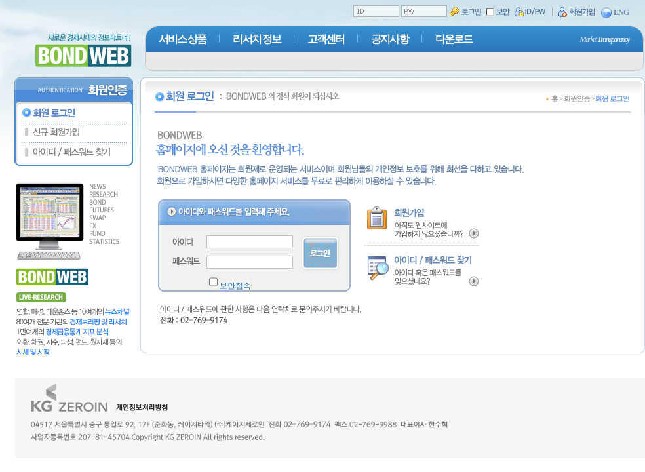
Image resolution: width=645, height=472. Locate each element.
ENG (615, 13)
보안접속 (235, 285)
